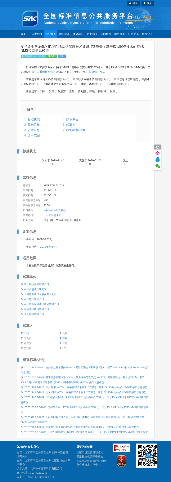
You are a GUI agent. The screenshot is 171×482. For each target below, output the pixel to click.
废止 (125, 160)
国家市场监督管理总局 (89, 452)
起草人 (70, 124)
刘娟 (25, 333)
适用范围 (34, 135)
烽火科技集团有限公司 (35, 284)
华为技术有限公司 (32, 314)
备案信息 (34, 130)
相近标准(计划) (76, 130)
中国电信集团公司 (32, 299)
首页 (23, 33)
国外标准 (119, 33)
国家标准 (37, 33)
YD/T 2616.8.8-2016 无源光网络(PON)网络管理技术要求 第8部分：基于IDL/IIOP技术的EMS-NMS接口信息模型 (84, 432)
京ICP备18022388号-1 (40, 476)
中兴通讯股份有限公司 (35, 309)
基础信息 (34, 124)
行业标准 (50, 33)
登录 (133, 3)
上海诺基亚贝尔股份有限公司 (38, 294)
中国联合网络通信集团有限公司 (40, 304)
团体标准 (78, 33)
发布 (53, 160)
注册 (148, 3)
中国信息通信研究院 (34, 289)
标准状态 (34, 119)
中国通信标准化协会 (46, 71)
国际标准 (106, 33)
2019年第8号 (48, 246)
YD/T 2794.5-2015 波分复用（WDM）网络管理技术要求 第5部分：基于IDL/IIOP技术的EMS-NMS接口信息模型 (84, 387)
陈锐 (63, 338)
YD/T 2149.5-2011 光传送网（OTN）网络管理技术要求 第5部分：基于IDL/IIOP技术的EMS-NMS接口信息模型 (84, 392)
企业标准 (92, 33)
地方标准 (64, 33)
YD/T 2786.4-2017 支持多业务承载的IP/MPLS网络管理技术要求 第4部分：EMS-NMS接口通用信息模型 (80, 427)
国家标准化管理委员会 (89, 456)
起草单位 (72, 119)
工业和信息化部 (94, 71)
